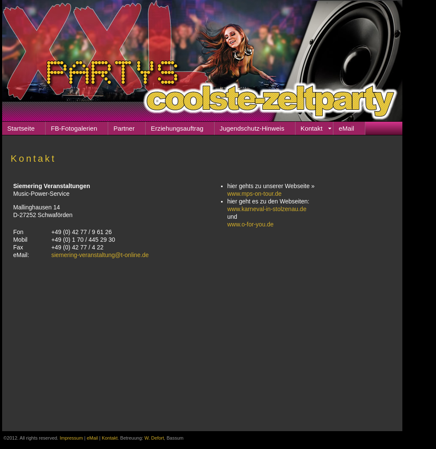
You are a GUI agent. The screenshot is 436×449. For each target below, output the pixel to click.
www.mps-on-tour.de (254, 193)
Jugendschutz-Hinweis (252, 128)
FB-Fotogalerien (74, 128)
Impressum (71, 437)
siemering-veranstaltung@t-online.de (100, 255)
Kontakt (312, 128)
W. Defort (154, 437)
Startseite (20, 128)
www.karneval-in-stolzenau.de (267, 209)
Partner (124, 128)
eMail (346, 128)
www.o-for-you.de (250, 224)
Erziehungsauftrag (177, 128)
